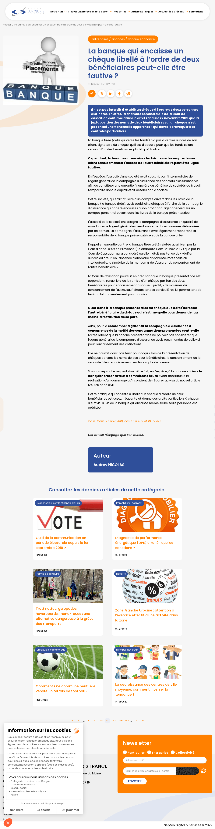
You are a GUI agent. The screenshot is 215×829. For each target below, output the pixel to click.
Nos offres (120, 11)
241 (95, 720)
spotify (207, 430)
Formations (196, 11)
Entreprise (160, 752)
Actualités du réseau (171, 11)
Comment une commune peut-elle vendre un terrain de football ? (65, 689)
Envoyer (135, 781)
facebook (207, 392)
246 (127, 720)
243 (107, 720)
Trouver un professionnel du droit (88, 11)
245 (120, 720)
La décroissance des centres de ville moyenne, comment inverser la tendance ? (146, 689)
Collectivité (184, 752)
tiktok (207, 437)
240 (88, 720)
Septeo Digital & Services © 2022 (188, 825)
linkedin (207, 407)
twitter (207, 399)
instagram (207, 422)
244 (114, 720)
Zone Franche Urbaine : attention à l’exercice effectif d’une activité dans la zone (146, 615)
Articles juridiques (142, 11)
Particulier (136, 752)
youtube (207, 414)
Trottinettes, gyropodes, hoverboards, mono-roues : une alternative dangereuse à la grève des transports (64, 616)
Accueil (7, 24)
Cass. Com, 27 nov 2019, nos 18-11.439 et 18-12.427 (124, 421)
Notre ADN (56, 11)
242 (101, 720)
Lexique (8, 814)
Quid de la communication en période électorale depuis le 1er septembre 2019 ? (62, 542)
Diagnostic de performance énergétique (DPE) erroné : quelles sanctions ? (144, 542)
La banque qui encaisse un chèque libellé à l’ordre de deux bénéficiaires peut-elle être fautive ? (69, 24)
